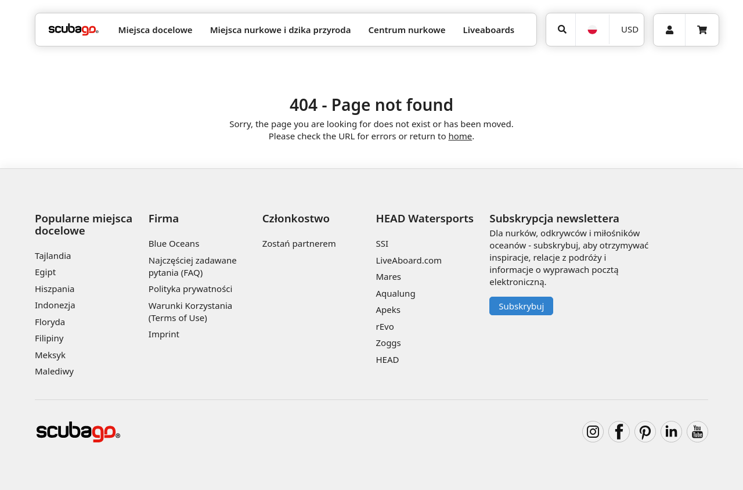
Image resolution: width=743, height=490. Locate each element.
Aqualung (395, 293)
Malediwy (54, 371)
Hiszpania (54, 288)
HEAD (387, 359)
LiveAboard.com (409, 260)
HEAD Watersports (425, 218)
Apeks (388, 309)
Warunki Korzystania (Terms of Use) (190, 311)
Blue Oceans (174, 243)
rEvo (385, 326)
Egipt (45, 272)
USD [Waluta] (630, 29)
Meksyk (50, 355)
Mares (388, 276)
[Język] (592, 29)
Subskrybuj (521, 306)
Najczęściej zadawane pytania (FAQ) (193, 266)
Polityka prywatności (191, 288)
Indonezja (55, 305)
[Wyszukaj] (560, 29)
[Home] (74, 30)
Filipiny (49, 338)
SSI (382, 243)
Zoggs (388, 342)
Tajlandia (53, 255)
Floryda (50, 321)
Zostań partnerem (299, 243)
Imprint (164, 334)
